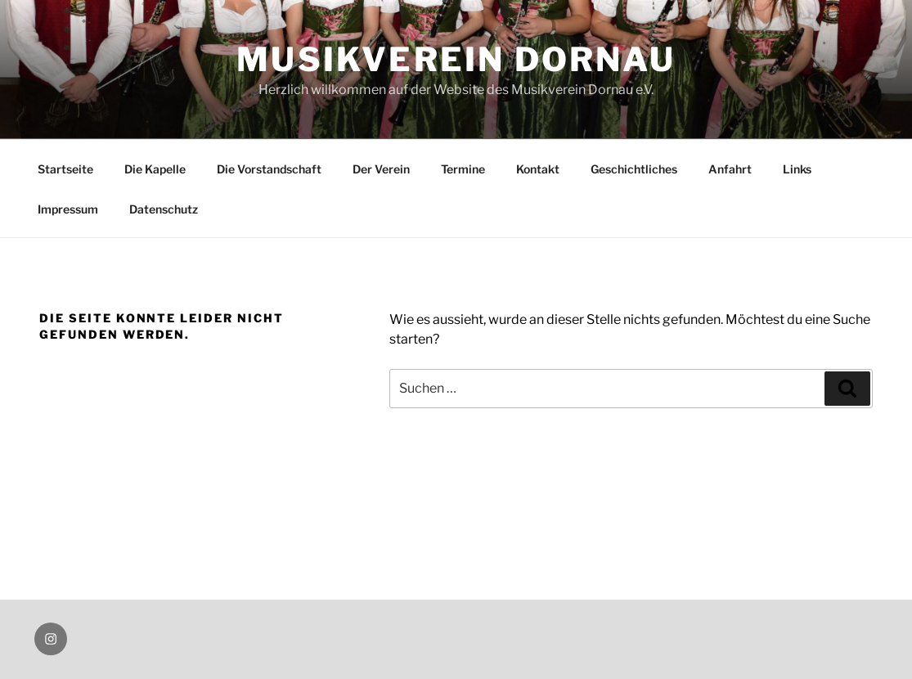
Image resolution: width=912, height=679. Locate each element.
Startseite (65, 169)
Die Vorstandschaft (269, 169)
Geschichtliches (634, 169)
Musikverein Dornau (456, 59)
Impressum (68, 209)
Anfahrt (730, 169)
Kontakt (537, 169)
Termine (463, 169)
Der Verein (381, 169)
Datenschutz (163, 209)
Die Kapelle (155, 169)
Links (797, 169)
